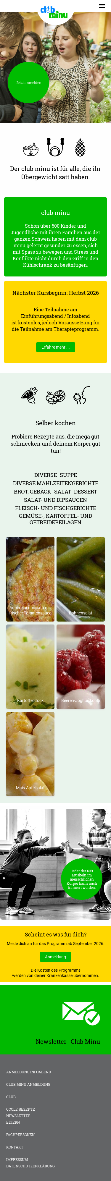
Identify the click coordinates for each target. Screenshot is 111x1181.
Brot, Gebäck (32, 491)
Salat (62, 491)
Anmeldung (55, 956)
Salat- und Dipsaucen (55, 499)
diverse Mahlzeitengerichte (55, 483)
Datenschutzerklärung (30, 1166)
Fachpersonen (20, 1134)
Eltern (13, 1122)
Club (11, 1096)
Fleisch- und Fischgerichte (55, 508)
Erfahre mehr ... (55, 347)
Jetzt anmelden (28, 82)
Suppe (68, 474)
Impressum (17, 1159)
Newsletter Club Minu (68, 1041)
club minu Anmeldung (28, 1084)
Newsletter (18, 1115)
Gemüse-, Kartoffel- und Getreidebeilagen (55, 519)
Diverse (45, 474)
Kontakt (14, 1147)
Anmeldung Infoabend (28, 1072)
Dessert (85, 491)
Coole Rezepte (20, 1109)
